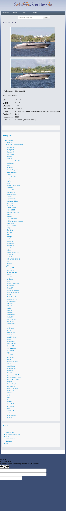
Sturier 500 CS (11, 386)
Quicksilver (10, 339)
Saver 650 (10, 355)
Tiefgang (6, 105)
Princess (9, 335)
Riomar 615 (10, 346)
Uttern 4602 (10, 404)
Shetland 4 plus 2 (12, 368)
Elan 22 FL (10, 230)
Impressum (9, 430)
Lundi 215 (10, 279)
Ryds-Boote (10, 350)
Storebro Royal (11, 384)
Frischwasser (8, 117)
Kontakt (33, 13)
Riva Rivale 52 (11, 348)
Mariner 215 (10, 286)
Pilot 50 (9, 330)
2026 (28, 452)
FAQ (7, 437)
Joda (8, 266)
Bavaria (9, 179)
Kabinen (6, 120)
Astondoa (9, 168)
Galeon (9, 250)
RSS (7, 443)
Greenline (10, 255)
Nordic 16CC (10, 317)
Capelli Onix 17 (11, 199)
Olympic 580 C (11, 321)
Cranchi (9, 214)
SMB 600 (9, 373)
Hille (8, 261)
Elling (8, 234)
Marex (8, 281)
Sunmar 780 (10, 390)
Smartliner (10, 370)
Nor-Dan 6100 (11, 315)
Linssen (9, 275)
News (15, 13)
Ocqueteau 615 (11, 319)
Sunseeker (10, 393)
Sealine (9, 364)
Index (24, 13)
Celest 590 (10, 203)
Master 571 (10, 288)
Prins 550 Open (11, 337)
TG (7, 399)
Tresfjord (9, 402)
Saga (8, 353)
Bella (8, 183)
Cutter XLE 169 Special (13, 219)
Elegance (9, 232)
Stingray (9, 382)
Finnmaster (10, 241)
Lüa (4, 99)
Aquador (9, 156)
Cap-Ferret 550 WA (12, 201)
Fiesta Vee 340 (11, 344)
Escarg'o (9, 237)
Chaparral (10, 205)
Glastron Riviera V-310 (13, 252)
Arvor (8, 165)
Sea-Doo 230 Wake (12, 362)
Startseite (5, 13)
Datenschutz (10, 432)
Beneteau (10, 188)
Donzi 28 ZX (10, 223)
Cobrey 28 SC (11, 210)
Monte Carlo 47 (11, 297)
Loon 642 (9, 277)
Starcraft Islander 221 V (14, 377)
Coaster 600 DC (11, 208)
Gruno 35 (9, 257)
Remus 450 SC (11, 341)
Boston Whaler (11, 194)
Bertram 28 (10, 190)
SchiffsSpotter (9, 140)
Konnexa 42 (10, 270)
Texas (8, 397)
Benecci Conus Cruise (13, 185)
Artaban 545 (10, 163)
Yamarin (9, 417)
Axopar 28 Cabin (12, 172)
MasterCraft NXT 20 (13, 290)
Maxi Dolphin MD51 (13, 292)
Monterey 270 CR (12, 299)
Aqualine (9, 159)
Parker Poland (11, 324)
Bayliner (9, 181)
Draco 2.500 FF (11, 226)
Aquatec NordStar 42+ (13, 161)
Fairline (9, 239)
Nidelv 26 (9, 306)
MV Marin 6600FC (12, 301)
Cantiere (9, 197)
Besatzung (31, 120)
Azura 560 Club (11, 176)
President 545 (11, 333)
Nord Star (10, 310)
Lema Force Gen (12, 272)
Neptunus (10, 304)
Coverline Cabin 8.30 (13, 212)
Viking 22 (9, 408)
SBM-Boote (10, 357)
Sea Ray (9, 359)
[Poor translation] (6, 467)
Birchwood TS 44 (12, 192)
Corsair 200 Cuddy (12, 388)
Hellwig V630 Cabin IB (13, 259)
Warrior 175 (10, 411)
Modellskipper (10, 439)
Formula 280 (10, 246)
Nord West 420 (11, 312)
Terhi (8, 395)
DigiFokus (9, 441)
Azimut (9, 174)
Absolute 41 (10, 152)
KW (59, 111)
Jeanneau (9, 263)
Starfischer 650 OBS (13, 379)
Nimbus (9, 308)
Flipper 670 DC (11, 243)
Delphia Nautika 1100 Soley (15, 221)
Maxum (9, 295)
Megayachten (11, 147)
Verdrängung (8, 108)
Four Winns (10, 248)
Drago (8, 228)
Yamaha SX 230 (11, 415)
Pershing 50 (10, 328)
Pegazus (9, 326)
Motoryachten (11, 150)
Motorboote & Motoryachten (14, 145)
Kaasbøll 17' (10, 268)
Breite (5, 102)
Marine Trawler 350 (13, 283)
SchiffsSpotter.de (35, 452)
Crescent (9, 217)
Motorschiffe (9, 142)
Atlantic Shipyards (12, 170)
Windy (8, 413)
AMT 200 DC (10, 154)
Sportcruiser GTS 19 (13, 375)
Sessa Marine (11, 366)
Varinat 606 (10, 406)
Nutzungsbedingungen (13, 434)
